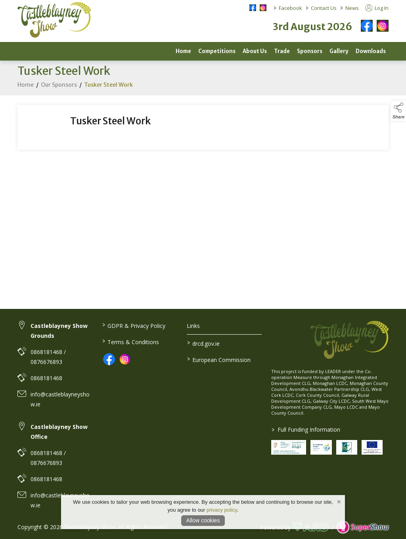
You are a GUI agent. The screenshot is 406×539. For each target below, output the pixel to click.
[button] (398, 111)
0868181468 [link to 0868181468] (46, 378)
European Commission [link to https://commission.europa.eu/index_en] (218, 359)
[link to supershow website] (363, 527)
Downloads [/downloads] (371, 51)
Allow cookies (203, 520)
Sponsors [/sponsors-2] (309, 51)
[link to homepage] (54, 20)
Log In (377, 7)
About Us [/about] (255, 51)
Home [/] (183, 51)
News (352, 7)
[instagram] (383, 26)
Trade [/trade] (282, 51)
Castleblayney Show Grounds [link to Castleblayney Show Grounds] (59, 330)
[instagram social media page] (263, 7)
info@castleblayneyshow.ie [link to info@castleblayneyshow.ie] (60, 399)
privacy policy (222, 510)
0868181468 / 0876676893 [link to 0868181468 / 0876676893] (48, 357)
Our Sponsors (59, 86)
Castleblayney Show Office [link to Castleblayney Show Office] (59, 431)
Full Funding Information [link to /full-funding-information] (306, 429)
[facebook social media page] (252, 7)
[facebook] (367, 26)
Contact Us (324, 7)
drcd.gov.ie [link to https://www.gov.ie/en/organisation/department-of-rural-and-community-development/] (203, 343)
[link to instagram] (125, 359)
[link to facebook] (109, 359)
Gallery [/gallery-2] (339, 51)
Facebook (290, 7)
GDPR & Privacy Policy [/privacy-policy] (133, 325)
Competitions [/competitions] (217, 51)
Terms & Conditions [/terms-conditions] (130, 341)
